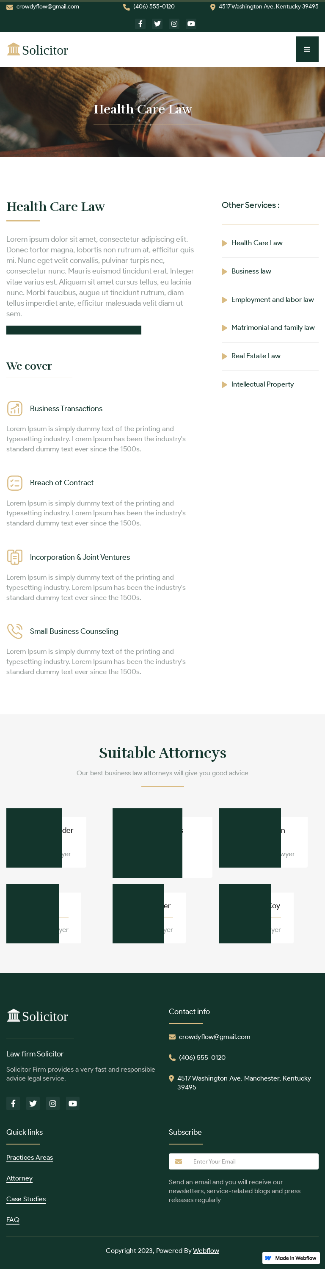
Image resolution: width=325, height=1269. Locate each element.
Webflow (206, 1251)
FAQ (12, 1220)
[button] (307, 49)
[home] (52, 49)
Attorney (19, 1178)
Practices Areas (29, 1157)
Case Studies (26, 1199)
